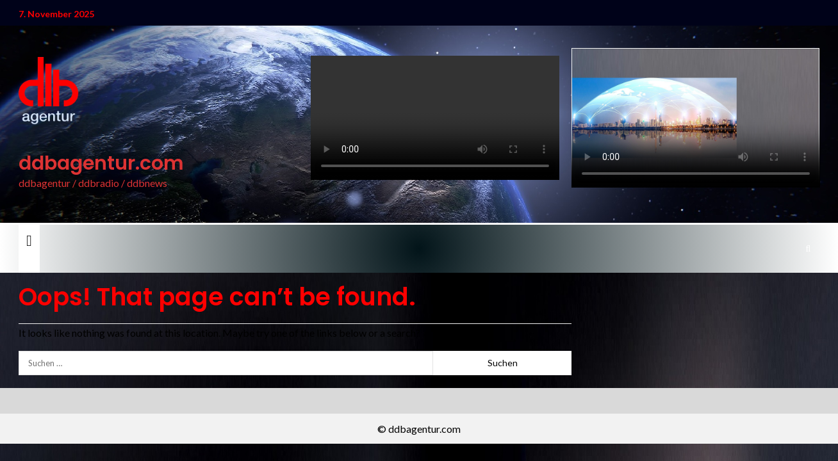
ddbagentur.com (101, 163)
